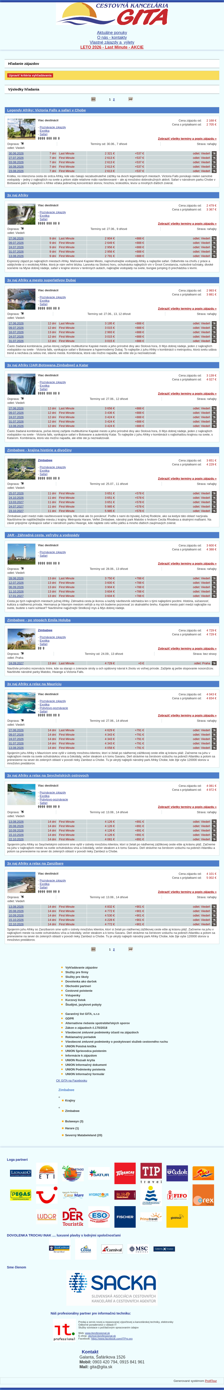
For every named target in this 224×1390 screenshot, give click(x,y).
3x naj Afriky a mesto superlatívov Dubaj (41, 280)
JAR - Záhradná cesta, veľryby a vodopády (43, 535)
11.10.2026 (16, 591)
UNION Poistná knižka (80, 1046)
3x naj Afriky (17, 195)
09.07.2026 (16, 243)
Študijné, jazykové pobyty (83, 1004)
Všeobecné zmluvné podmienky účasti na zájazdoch (102, 1032)
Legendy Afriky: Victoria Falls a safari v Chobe (46, 110)
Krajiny (70, 1100)
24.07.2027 (16, 506)
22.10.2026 (16, 839)
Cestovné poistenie (78, 990)
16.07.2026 (16, 332)
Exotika (44, 130)
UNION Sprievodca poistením (86, 1051)
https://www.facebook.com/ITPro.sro (111, 1338)
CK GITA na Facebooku (71, 1080)
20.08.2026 (16, 826)
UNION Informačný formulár (84, 1074)
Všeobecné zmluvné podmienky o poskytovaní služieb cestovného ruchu (116, 1041)
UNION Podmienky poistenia (85, 1069)
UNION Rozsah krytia (80, 1060)
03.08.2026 (16, 162)
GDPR (69, 1018)
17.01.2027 (16, 596)
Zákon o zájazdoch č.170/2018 (86, 1027)
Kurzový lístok (75, 1000)
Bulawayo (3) (74, 1121)
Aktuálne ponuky (112, 32)
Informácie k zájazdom (81, 1055)
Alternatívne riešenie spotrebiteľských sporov (97, 1023)
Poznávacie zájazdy (53, 127)
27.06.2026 (16, 238)
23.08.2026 (16, 171)
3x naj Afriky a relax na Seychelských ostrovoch (48, 775)
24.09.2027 (16, 663)
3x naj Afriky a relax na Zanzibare (35, 863)
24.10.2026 (16, 497)
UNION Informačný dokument (86, 1065)
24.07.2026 (16, 247)
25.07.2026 (16, 493)
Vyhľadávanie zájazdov (81, 967)
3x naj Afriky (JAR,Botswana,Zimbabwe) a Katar (47, 365)
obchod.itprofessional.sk (102, 1335)
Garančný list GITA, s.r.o (82, 1014)
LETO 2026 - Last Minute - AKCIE (112, 47)
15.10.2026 (16, 835)
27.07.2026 (16, 158)
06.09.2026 (16, 587)
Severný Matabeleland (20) (83, 1135)
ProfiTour (211, 1381)
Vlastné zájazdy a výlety (112, 42)
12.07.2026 (16, 582)
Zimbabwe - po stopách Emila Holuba (39, 620)
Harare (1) (72, 1128)
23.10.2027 (16, 511)
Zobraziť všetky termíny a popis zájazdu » (187, 138)
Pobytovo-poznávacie (54, 708)
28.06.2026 (16, 578)
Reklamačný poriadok (80, 1037)
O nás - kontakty (112, 37)
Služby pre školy (77, 977)
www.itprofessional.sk (97, 1333)
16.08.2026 (16, 166)
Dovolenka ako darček (81, 981)
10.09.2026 (16, 830)
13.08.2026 (16, 256)
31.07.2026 (16, 251)
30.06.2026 (16, 153)
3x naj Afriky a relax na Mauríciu (34, 684)
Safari (43, 134)
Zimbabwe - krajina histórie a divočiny (39, 450)
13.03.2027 (16, 502)
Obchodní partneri (78, 986)
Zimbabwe (45, 460)
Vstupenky (72, 995)
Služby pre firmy (77, 972)
